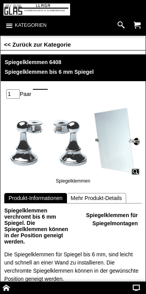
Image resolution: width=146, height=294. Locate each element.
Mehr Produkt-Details (96, 198)
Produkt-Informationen (36, 198)
